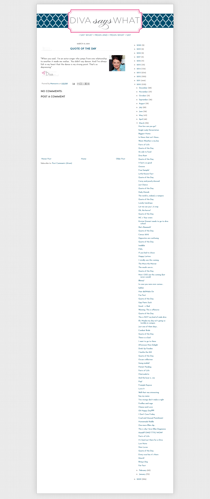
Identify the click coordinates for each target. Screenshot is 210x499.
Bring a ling (143, 462)
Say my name (143, 396)
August (142, 104)
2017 (139, 57)
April (141, 119)
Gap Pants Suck (145, 303)
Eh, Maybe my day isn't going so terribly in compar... (151, 322)
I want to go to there (147, 341)
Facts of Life (143, 145)
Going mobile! (144, 363)
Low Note (142, 444)
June (141, 112)
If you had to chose (146, 253)
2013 (139, 73)
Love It (141, 389)
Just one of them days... (148, 327)
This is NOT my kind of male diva (152, 317)
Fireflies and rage (145, 404)
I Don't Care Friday (146, 414)
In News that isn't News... (149, 137)
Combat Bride (144, 330)
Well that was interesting (148, 393)
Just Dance (143, 185)
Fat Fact (142, 466)
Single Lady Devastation (148, 130)
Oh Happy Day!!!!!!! (146, 411)
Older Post (120, 159)
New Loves (143, 447)
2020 (139, 45)
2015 (139, 65)
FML (140, 249)
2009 (139, 479)
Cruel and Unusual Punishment (150, 418)
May (141, 115)
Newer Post (46, 159)
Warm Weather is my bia (148, 141)
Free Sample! (143, 170)
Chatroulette (143, 374)
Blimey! (141, 281)
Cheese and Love (145, 407)
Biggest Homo (144, 134)
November (143, 92)
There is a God (144, 338)
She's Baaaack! (144, 227)
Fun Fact (142, 295)
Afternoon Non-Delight (148, 345)
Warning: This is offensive (148, 310)
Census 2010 (143, 235)
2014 (139, 69)
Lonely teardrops (145, 203)
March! (141, 458)
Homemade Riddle (146, 422)
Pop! (140, 382)
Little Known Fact (145, 174)
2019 (139, 49)
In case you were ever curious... (151, 284)
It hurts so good (145, 163)
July (141, 108)
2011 (139, 81)
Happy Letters (144, 256)
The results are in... (146, 267)
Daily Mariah (143, 192)
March (142, 123)
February (143, 470)
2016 (139, 61)
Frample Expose (145, 385)
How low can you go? (147, 126)
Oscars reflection (145, 360)
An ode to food (144, 152)
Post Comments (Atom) (62, 163)
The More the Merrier (147, 264)
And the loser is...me (146, 378)
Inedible (141, 246)
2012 (139, 77)
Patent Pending (144, 367)
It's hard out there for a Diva (150, 440)
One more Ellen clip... (147, 425)
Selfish (141, 288)
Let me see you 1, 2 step (148, 207)
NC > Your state (145, 218)
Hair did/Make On (146, 292)
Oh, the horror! (144, 210)
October (143, 96)
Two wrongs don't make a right (151, 400)
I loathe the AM (145, 352)
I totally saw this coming (148, 260)
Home (83, 159)
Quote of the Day (83, 49)
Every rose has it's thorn (148, 455)
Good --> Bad (144, 306)
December (143, 88)
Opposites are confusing (148, 238)
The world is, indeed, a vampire (151, 196)
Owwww (141, 167)
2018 (139, 53)
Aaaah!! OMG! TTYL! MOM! (150, 433)
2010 (139, 85)
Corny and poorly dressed (149, 181)
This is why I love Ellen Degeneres (152, 429)
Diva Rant (142, 156)
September (143, 100)
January (142, 474)
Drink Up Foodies (145, 349)
